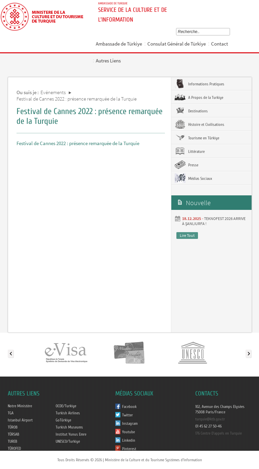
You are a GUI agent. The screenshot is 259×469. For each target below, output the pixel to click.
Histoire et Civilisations (199, 124)
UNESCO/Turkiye (68, 441)
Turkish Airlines (68, 413)
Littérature (190, 151)
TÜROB (13, 427)
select (229, 31)
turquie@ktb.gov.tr (210, 419)
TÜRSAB (13, 434)
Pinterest (129, 448)
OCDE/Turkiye (66, 406)
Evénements (53, 92)
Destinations (191, 110)
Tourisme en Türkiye (197, 137)
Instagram (130, 423)
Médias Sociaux (193, 178)
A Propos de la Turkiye (199, 97)
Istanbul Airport (20, 420)
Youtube (128, 432)
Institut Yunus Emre (71, 434)
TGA (10, 413)
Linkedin (128, 440)
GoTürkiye (63, 420)
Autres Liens (108, 60)
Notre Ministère (20, 406)
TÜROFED (14, 448)
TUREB (12, 441)
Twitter (127, 415)
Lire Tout (187, 235)
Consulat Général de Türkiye (176, 43)
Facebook (129, 406)
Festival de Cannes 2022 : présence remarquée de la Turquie (77, 98)
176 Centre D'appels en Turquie (218, 433)
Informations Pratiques (199, 83)
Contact (219, 43)
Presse (186, 164)
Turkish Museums (69, 427)
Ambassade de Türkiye (119, 43)
